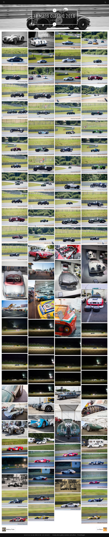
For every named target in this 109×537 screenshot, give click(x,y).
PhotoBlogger (81, 535)
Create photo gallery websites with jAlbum (64, 535)
